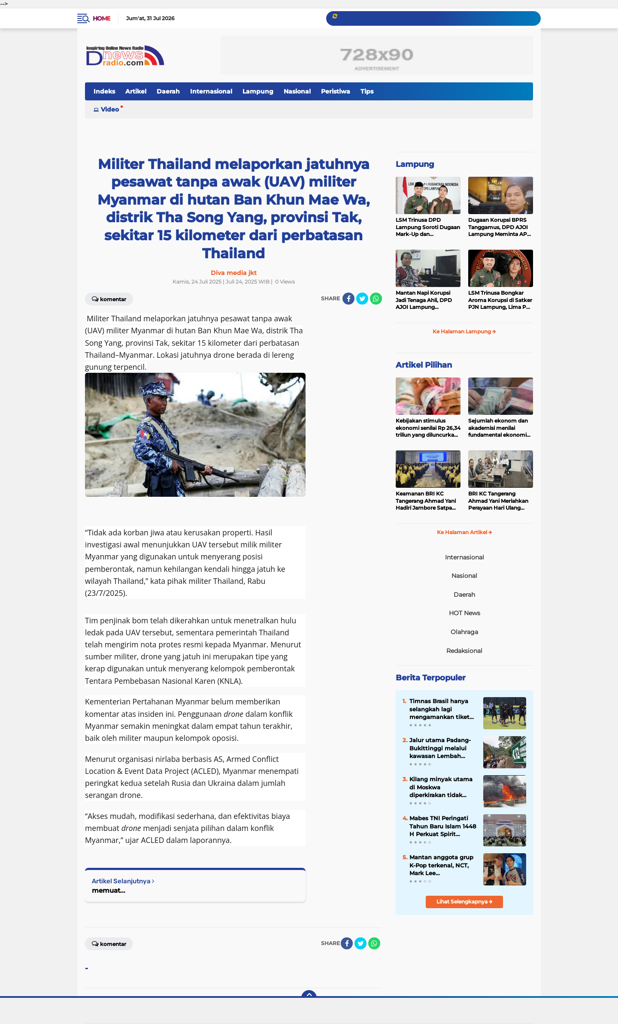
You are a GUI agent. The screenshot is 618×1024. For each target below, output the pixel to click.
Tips (366, 91)
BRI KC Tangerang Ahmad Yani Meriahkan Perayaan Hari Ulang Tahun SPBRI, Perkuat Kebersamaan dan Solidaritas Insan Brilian (498, 501)
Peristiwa (335, 91)
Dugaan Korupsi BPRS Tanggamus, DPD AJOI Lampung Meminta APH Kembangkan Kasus (499, 227)
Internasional (211, 91)
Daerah (168, 91)
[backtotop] (309, 998)
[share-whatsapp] (376, 299)
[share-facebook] (348, 299)
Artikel (135, 91)
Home (101, 18)
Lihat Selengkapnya (464, 901)
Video (110, 109)
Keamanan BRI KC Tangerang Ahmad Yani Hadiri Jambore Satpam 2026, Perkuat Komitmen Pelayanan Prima (426, 501)
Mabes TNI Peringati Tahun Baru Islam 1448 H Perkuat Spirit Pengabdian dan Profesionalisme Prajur (442, 826)
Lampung (257, 91)
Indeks (104, 91)
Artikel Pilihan (424, 365)
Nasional (297, 91)
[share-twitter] (362, 299)
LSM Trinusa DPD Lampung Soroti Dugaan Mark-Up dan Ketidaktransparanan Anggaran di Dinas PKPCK (428, 227)
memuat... (108, 890)
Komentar (109, 299)
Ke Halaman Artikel (464, 532)
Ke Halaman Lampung (464, 331)
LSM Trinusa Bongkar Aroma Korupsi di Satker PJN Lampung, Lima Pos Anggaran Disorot (500, 300)
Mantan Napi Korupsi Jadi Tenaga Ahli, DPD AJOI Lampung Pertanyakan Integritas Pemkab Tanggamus (425, 300)
